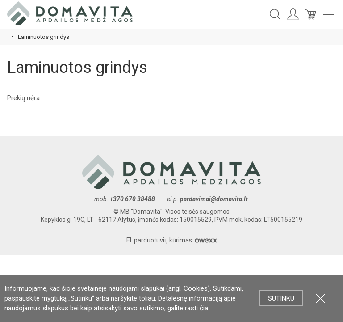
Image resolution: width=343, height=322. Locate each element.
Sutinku (281, 298)
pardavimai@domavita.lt (214, 199)
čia (204, 308)
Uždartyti (320, 298)
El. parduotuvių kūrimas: (171, 240)
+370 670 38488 (132, 199)
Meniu (328, 14)
